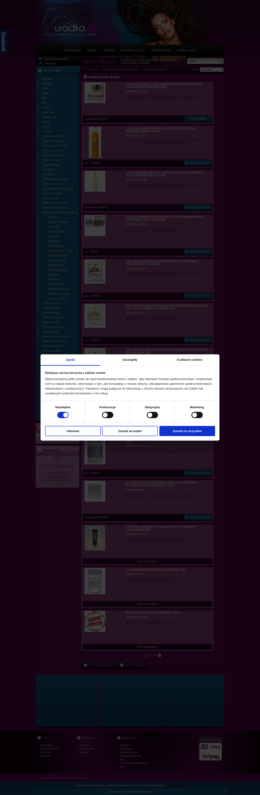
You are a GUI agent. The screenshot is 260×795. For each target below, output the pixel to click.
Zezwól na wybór (130, 431)
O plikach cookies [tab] (189, 359)
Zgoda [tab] (70, 359)
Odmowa (73, 431)
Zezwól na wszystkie (187, 431)
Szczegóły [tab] (130, 359)
